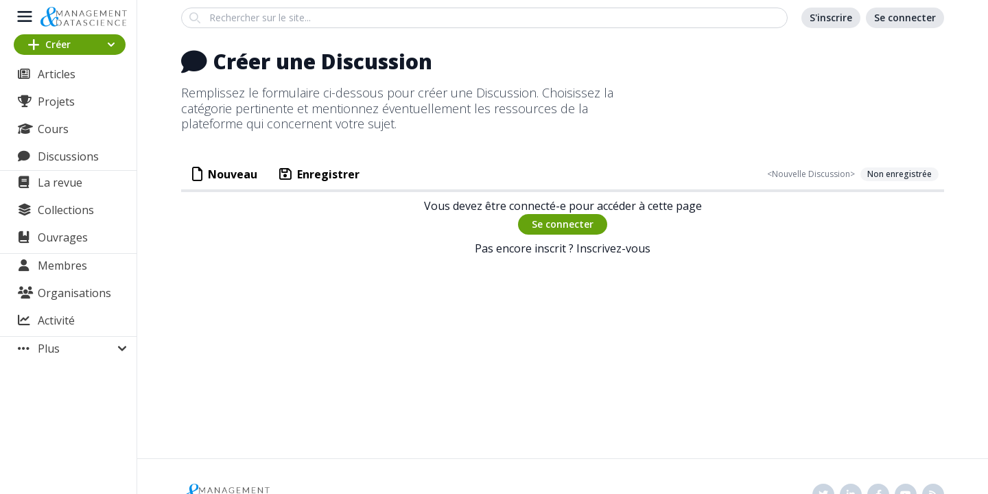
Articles (56, 74)
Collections (66, 209)
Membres (62, 265)
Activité (56, 320)
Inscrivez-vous (613, 248)
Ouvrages (63, 237)
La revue (60, 182)
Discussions (68, 156)
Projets (56, 101)
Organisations (74, 293)
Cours (53, 129)
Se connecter (562, 224)
